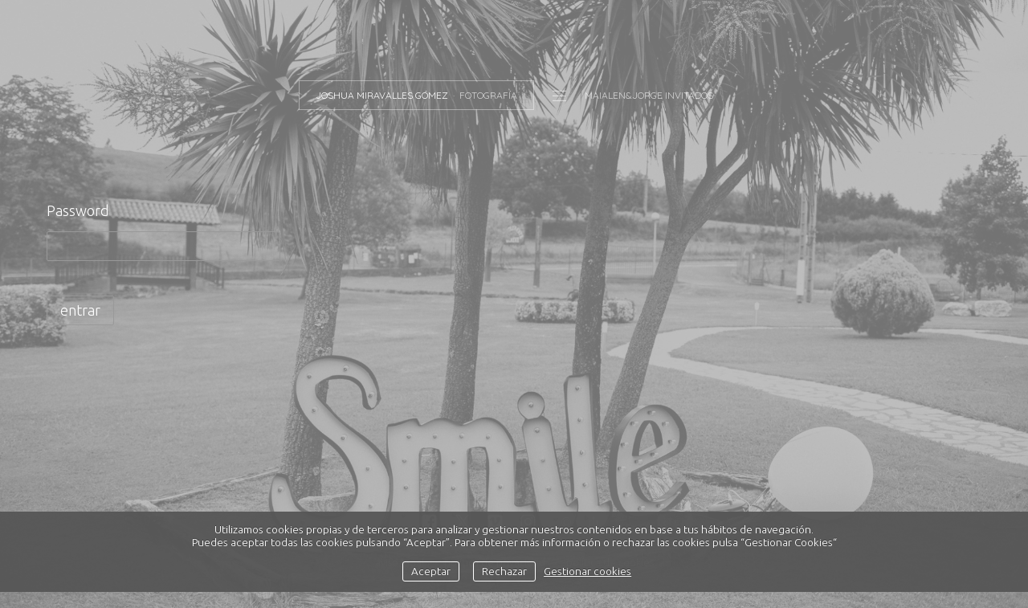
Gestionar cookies (587, 571)
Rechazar (504, 571)
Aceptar (431, 571)
